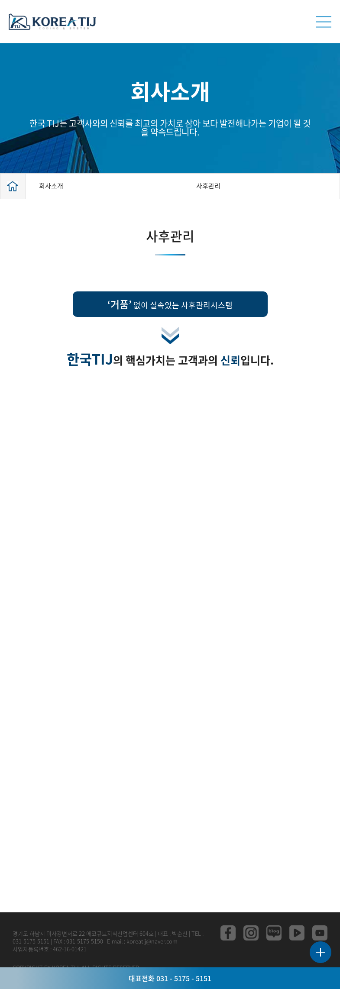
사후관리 (208, 186)
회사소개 (51, 186)
